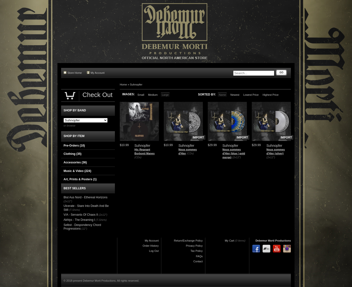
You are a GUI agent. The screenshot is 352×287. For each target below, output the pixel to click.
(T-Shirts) (74, 209)
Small (140, 94)
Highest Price (270, 94)
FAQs (199, 256)
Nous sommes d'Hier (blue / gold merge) (233, 153)
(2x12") (236, 157)
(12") (84, 228)
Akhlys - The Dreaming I (79, 220)
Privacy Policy (194, 245)
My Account (96, 72)
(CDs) (138, 157)
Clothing (72, 154)
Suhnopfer (136, 84)
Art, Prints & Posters (80, 179)
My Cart (229, 240)
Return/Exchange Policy (188, 240)
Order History (151, 245)
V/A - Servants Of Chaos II (81, 214)
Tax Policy (196, 250)
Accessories (75, 162)
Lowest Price (251, 94)
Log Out (154, 250)
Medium (153, 94)
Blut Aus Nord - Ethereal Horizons (85, 197)
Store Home (73, 72)
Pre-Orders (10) (74, 145)
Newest (234, 94)
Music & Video (77, 171)
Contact (198, 261)
